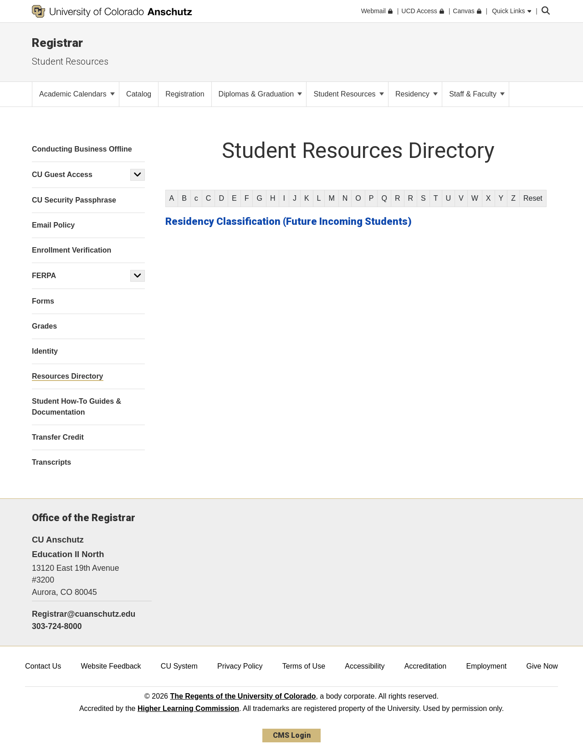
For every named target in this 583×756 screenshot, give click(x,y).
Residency (416, 94)
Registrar (57, 43)
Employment (486, 666)
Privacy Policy (240, 666)
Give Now (542, 666)
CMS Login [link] (292, 735)
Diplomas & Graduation (260, 94)
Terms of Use (303, 666)
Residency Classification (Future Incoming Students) (288, 221)
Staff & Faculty (477, 94)
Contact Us (43, 666)
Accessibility (364, 666)
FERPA (44, 275)
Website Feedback (111, 666)
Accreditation (425, 666)
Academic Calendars (77, 94)
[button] (137, 175)
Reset (532, 198)
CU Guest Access (62, 174)
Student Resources (70, 61)
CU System (179, 666)
